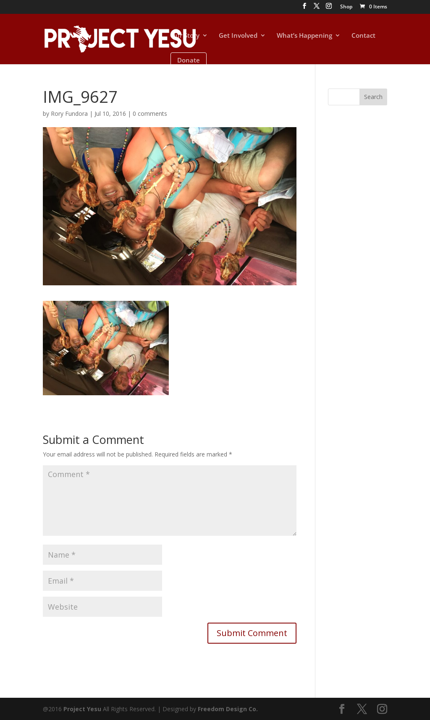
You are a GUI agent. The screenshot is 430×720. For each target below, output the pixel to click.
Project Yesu (82, 709)
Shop (346, 7)
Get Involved (238, 35)
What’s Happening (304, 35)
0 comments (150, 113)
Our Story (184, 35)
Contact (363, 35)
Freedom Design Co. (228, 709)
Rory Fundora (69, 113)
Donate (188, 60)
